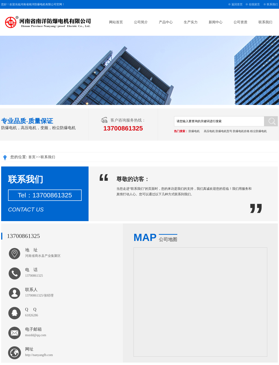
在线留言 (254, 4)
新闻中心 (216, 22)
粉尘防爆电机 (258, 131)
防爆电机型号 (224, 131)
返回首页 (237, 4)
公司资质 (240, 22)
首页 (32, 157)
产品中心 (166, 22)
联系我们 (272, 4)
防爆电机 (194, 131)
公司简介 (141, 22)
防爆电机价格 (241, 131)
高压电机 (209, 131)
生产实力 (191, 22)
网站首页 (116, 22)
